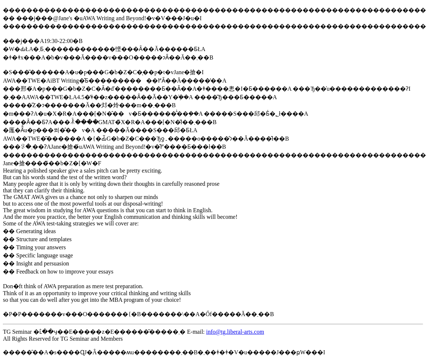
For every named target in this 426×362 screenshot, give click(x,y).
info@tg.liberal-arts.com (235, 332)
